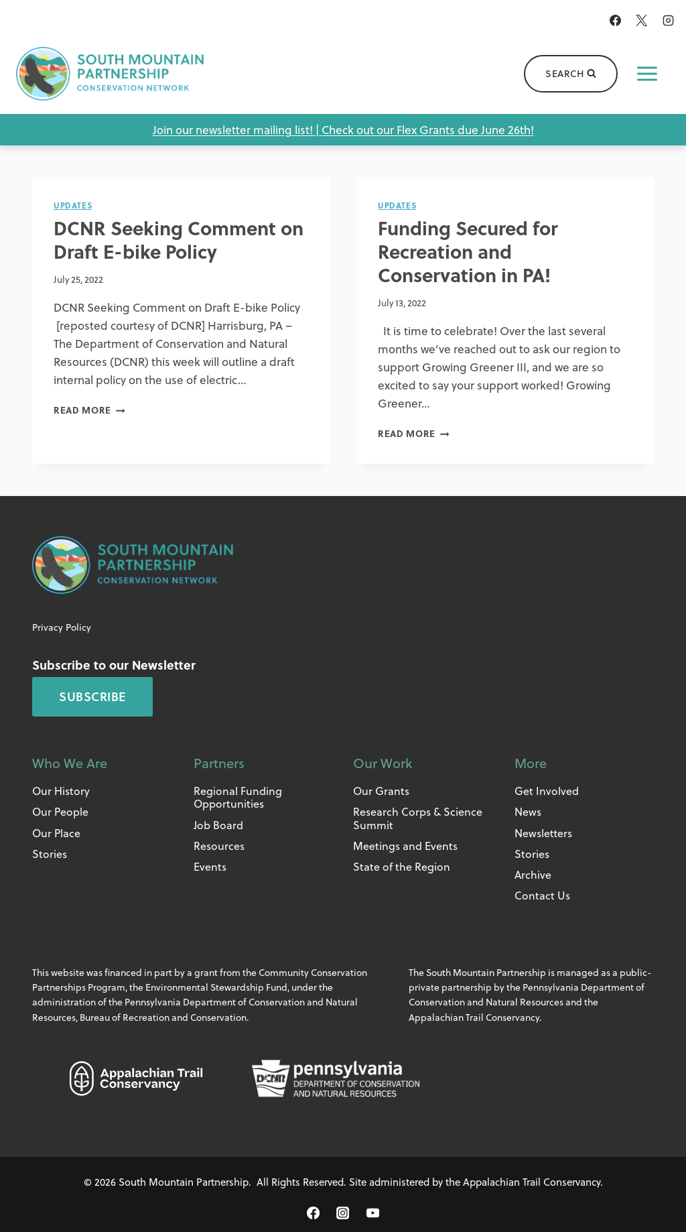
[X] (641, 20)
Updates (73, 205)
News (527, 811)
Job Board (218, 825)
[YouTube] (372, 1212)
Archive (532, 874)
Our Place (56, 833)
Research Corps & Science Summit (417, 818)
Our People (60, 811)
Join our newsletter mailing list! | (237, 129)
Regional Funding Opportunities (238, 797)
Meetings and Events (405, 845)
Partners (219, 763)
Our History (61, 790)
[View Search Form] (571, 74)
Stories (49, 853)
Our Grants (381, 790)
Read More (89, 410)
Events (210, 866)
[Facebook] (615, 20)
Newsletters (543, 833)
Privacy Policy (61, 627)
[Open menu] (647, 74)
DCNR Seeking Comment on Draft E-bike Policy (178, 239)
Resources (219, 845)
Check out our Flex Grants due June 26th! (428, 129)
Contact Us (542, 895)
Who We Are (69, 763)
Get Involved (546, 790)
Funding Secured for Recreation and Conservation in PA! (467, 251)
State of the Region (401, 866)
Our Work (382, 763)
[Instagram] (668, 20)
